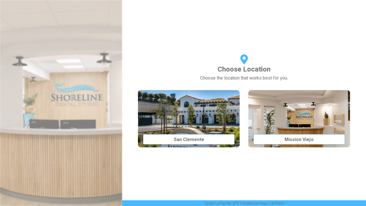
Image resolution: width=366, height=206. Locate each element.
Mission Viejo (299, 139)
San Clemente (189, 139)
